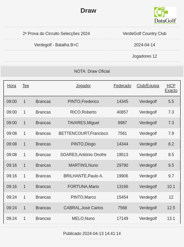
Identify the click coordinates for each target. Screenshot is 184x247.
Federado (122, 85)
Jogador (83, 85)
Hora (11, 85)
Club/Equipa (148, 85)
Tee (25, 85)
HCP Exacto (171, 88)
